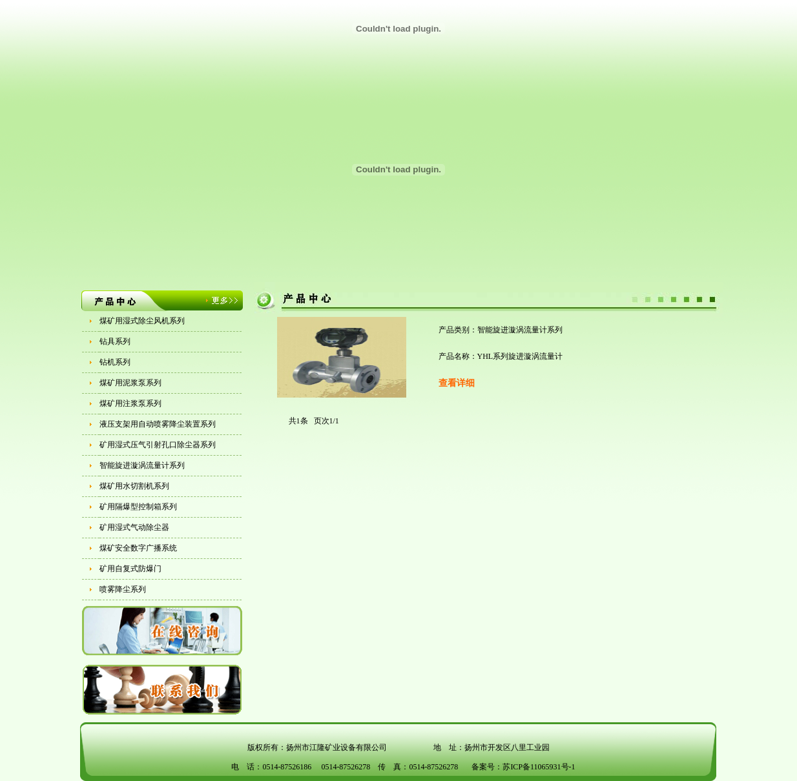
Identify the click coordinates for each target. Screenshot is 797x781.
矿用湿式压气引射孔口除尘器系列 (157, 444)
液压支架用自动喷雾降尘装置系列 (157, 424)
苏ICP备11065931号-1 (538, 766)
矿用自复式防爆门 (130, 568)
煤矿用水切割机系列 (134, 486)
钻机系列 (114, 362)
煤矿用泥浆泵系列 (130, 382)
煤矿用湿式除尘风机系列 (142, 320)
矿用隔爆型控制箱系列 (138, 506)
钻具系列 (114, 341)
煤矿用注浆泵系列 (130, 403)
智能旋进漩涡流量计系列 (142, 465)
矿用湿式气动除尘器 (134, 527)
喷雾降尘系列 (122, 589)
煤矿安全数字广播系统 (138, 548)
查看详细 (457, 383)
